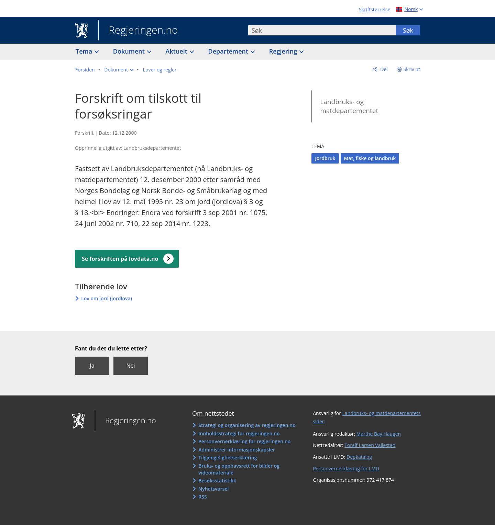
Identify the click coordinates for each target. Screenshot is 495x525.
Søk (408, 30)
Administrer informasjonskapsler (236, 449)
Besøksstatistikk (217, 480)
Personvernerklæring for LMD (346, 468)
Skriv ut (412, 69)
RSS (202, 496)
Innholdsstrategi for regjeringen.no (238, 433)
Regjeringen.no (138, 30)
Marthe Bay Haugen (378, 434)
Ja (92, 365)
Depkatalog (359, 457)
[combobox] (322, 30)
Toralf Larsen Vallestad (369, 445)
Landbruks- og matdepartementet (349, 106)
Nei (130, 365)
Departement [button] (229, 51)
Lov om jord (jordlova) (106, 298)
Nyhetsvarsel (213, 488)
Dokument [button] (129, 51)
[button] (118, 69)
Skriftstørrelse (374, 9)
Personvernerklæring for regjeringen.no (244, 441)
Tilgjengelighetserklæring (227, 457)
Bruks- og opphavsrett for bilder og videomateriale (238, 469)
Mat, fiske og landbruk (370, 158)
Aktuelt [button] (177, 51)
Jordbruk (325, 158)
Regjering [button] (284, 51)
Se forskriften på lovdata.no (120, 258)
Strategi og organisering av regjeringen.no (247, 425)
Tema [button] (85, 51)
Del (383, 69)
